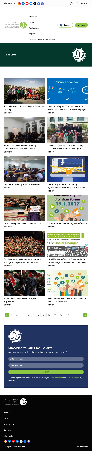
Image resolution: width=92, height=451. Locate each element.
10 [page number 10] (49, 315)
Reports (32, 33)
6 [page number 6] (28, 315)
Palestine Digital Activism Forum (42, 39)
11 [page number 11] (55, 315)
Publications (34, 28)
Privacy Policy (57, 377)
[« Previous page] (7, 315)
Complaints (9, 436)
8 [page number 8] (38, 315)
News (31, 22)
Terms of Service (73, 377)
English (80, 3)
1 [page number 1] (11, 315)
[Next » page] (85, 315)
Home (31, 10)
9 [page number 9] (43, 315)
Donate (7, 430)
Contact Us (9, 424)
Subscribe (9, 3)
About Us (33, 16)
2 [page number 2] (16, 315)
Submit (46, 371)
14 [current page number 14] (74, 315)
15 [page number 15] (79, 315)
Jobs (6, 418)
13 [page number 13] (67, 315)
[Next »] (85, 315)
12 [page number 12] (61, 315)
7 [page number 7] (33, 315)
